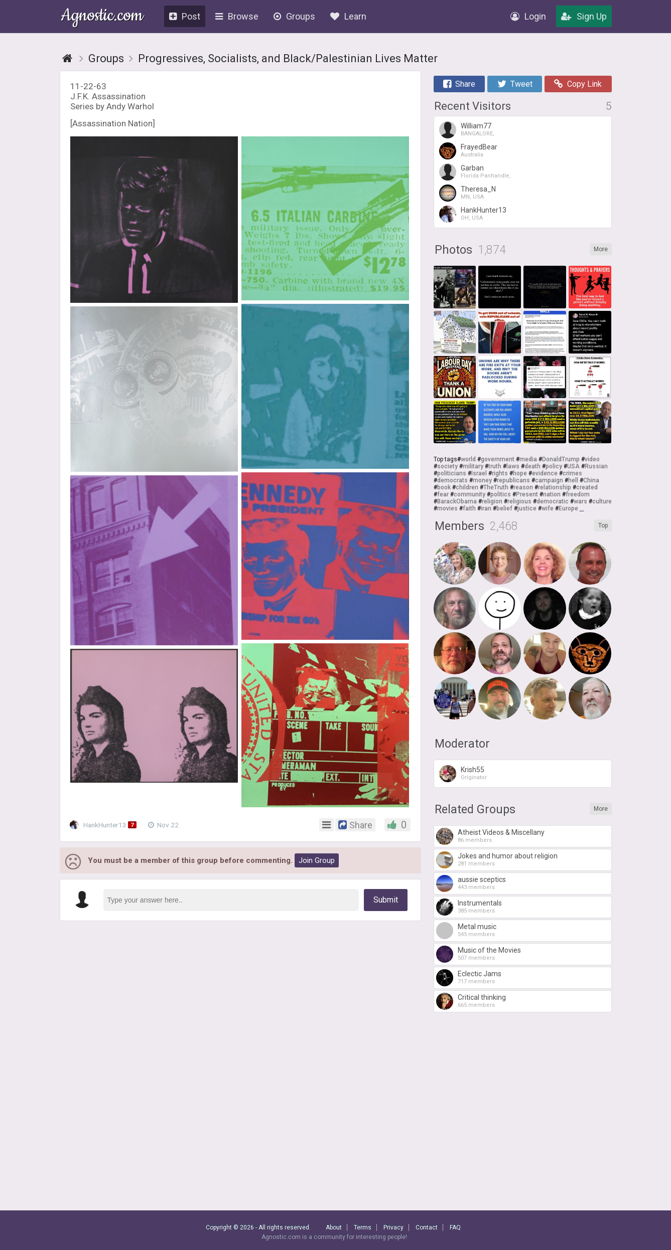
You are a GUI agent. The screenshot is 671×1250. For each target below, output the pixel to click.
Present (527, 494)
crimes (572, 473)
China (591, 480)
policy (554, 466)
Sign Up (584, 16)
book (444, 487)
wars (580, 501)
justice (526, 508)
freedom (578, 494)
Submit (385, 900)
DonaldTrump (561, 459)
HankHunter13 (105, 824)
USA (573, 466)
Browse (236, 16)
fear (443, 494)
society (447, 466)
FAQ (455, 1227)
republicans (513, 480)
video (592, 459)
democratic (552, 501)
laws (512, 466)
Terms (362, 1227)
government (497, 459)
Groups (294, 16)
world (468, 459)
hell (573, 480)
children (467, 487)
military (473, 466)
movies (447, 508)
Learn (348, 16)
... (582, 508)
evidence (545, 473)
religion (492, 501)
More (601, 249)
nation (552, 494)
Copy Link (578, 84)
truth (494, 466)
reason (523, 487)
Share (459, 84)
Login (528, 16)
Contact (427, 1227)
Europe (568, 508)
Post (184, 16)
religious (519, 501)
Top (603, 525)
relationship (554, 487)
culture (602, 501)
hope (520, 473)
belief (504, 508)
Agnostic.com (102, 17)
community (469, 494)
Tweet (514, 84)
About (334, 1227)
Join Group (317, 860)
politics (500, 494)
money (482, 480)
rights (500, 473)
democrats (452, 480)
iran (486, 508)
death (532, 466)
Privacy (393, 1227)
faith (469, 508)
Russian (596, 466)
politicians (451, 473)
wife (548, 508)
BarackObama (457, 501)
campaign (549, 480)
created (587, 487)
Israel (479, 473)
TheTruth (495, 487)
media (528, 459)
